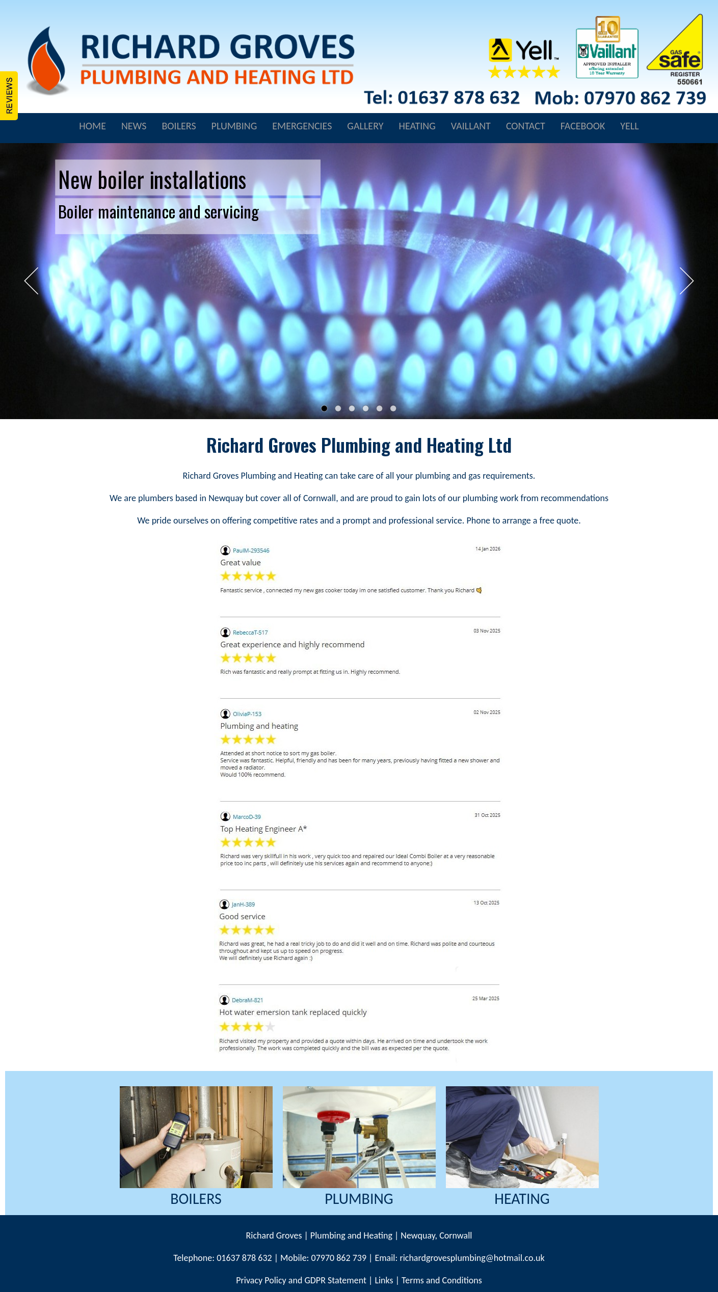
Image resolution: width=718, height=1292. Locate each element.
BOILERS (179, 126)
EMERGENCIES (302, 126)
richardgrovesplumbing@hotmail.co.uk (472, 1257)
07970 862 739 (339, 1257)
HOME (92, 126)
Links (384, 1280)
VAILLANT (471, 126)
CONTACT (525, 126)
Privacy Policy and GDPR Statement (301, 1280)
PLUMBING (234, 126)
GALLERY (365, 126)
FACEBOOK (583, 126)
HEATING (416, 126)
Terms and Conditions (442, 1280)
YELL (629, 126)
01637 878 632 (243, 1257)
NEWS (134, 126)
